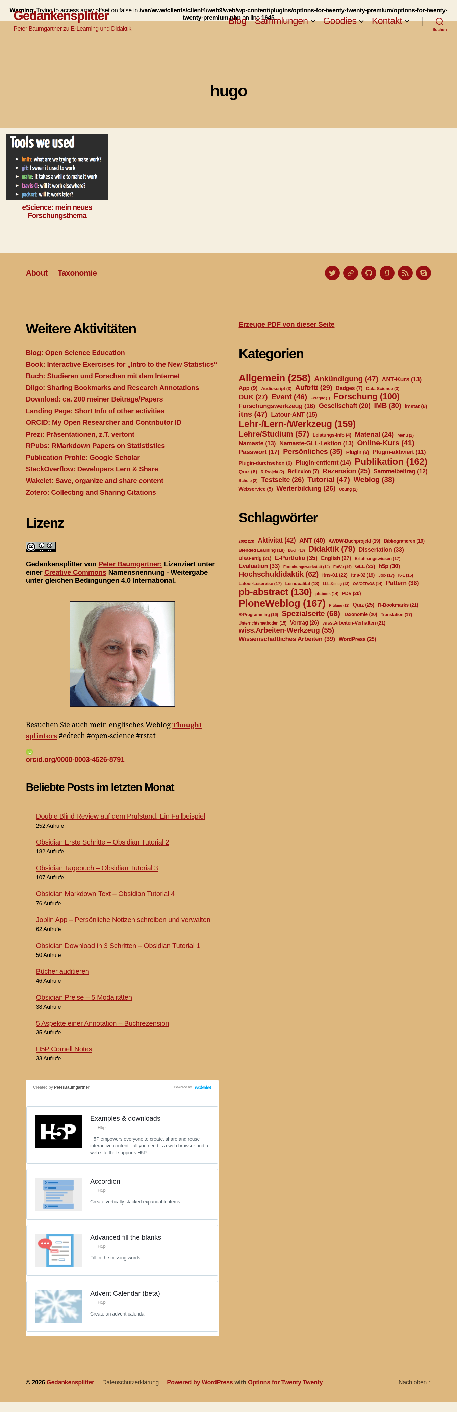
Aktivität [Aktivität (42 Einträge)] (277, 540)
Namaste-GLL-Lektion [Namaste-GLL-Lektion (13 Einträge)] (316, 443)
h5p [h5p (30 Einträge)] (389, 566)
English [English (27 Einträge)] (336, 558)
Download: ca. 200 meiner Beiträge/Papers (96, 410)
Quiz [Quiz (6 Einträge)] (248, 471)
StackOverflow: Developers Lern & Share (93, 479)
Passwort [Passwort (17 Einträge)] (259, 451)
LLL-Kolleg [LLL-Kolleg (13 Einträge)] (336, 584)
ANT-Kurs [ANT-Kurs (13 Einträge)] (402, 379)
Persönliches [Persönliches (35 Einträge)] (312, 451)
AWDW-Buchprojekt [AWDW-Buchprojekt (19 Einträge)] (354, 541)
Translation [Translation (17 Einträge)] (396, 614)
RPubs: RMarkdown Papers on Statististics (97, 456)
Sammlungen (281, 21)
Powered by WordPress (201, 1392)
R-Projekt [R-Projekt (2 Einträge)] (272, 472)
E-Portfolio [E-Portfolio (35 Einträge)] (296, 558)
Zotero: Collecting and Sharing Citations (92, 503)
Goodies (340, 21)
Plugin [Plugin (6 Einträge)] (357, 452)
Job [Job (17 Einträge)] (386, 575)
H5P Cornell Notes (64, 1059)
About (37, 272)
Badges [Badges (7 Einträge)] (349, 388)
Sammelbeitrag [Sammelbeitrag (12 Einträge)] (401, 471)
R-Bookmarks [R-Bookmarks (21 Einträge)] (398, 605)
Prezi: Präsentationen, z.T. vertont (81, 444)
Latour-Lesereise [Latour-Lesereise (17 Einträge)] (260, 583)
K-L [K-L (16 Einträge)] (405, 575)
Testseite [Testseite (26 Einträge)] (282, 479)
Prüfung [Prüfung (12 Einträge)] (339, 605)
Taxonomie (78, 272)
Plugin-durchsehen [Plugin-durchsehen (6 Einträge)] (265, 463)
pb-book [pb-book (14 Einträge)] (326, 593)
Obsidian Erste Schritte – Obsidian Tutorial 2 (104, 852)
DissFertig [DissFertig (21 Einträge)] (255, 558)
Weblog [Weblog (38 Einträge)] (374, 479)
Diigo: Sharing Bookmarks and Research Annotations (114, 398)
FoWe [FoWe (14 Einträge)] (342, 566)
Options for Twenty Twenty (286, 1392)
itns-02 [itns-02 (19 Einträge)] (363, 575)
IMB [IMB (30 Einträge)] (387, 405)
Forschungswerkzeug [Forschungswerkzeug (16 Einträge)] (277, 405)
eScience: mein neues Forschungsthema (57, 211)
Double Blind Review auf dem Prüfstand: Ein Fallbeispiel (122, 826)
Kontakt (387, 21)
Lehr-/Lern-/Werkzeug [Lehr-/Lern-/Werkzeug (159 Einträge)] (297, 424)
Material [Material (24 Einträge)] (374, 434)
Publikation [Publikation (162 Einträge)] (390, 461)
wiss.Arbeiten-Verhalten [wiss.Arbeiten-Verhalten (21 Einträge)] (354, 623)
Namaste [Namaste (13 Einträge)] (257, 443)
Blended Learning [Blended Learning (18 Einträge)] (262, 550)
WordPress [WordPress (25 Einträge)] (357, 639)
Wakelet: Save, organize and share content (96, 491)
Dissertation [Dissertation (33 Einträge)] (381, 549)
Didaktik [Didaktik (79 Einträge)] (331, 548)
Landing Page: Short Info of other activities (96, 421)
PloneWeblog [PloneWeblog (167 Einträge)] (282, 603)
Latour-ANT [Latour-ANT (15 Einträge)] (294, 414)
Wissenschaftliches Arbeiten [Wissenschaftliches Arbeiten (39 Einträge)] (287, 638)
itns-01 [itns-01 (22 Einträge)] (335, 575)
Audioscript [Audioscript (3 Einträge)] (276, 388)
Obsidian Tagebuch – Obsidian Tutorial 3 (98, 878)
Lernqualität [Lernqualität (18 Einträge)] (302, 583)
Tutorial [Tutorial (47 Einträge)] (328, 479)
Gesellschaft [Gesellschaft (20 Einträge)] (345, 405)
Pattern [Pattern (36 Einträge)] (402, 582)
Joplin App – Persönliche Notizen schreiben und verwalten (124, 930)
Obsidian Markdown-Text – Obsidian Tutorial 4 (106, 904)
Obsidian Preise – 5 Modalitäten (85, 1008)
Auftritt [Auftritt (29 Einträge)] (313, 387)
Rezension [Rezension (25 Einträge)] (346, 471)
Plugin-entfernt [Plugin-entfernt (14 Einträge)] (323, 462)
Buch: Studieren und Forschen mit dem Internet (104, 386)
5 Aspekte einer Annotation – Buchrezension (104, 1033)
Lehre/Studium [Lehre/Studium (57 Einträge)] (274, 434)
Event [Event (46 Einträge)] (289, 396)
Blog (237, 21)
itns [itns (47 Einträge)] (253, 414)
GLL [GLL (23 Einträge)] (365, 566)
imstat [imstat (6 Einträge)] (416, 406)
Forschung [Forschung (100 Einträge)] (366, 396)
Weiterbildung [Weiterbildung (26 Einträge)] (305, 488)
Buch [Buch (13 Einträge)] (296, 550)
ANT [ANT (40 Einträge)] (312, 540)
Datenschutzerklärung (131, 1392)
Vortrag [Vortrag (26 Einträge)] (304, 623)
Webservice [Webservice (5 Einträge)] (256, 489)
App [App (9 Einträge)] (248, 388)
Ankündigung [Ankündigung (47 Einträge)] (346, 378)
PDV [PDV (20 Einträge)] (351, 593)
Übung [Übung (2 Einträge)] (348, 489)
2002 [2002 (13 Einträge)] (246, 541)
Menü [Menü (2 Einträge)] (405, 435)
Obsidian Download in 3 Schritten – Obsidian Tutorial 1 (119, 956)
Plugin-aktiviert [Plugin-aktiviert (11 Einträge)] (399, 452)
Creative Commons (75, 582)
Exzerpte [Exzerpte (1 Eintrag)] (320, 398)
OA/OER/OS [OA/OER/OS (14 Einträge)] (368, 583)
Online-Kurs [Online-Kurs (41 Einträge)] (385, 443)
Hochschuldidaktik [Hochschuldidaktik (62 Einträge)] (279, 574)
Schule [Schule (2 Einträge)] (248, 480)
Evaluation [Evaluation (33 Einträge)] (259, 566)
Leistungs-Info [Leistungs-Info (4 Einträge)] (332, 435)
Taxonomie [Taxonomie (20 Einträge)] (360, 614)
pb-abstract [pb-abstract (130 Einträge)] (275, 592)
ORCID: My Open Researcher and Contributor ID (105, 433)
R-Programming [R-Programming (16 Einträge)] (258, 614)
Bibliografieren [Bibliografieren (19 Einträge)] (404, 541)
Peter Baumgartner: (130, 574)
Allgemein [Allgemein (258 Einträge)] (275, 377)
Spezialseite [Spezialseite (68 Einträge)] (311, 613)
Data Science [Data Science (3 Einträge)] (383, 388)
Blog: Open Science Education (76, 352)
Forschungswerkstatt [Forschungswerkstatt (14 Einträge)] (306, 566)
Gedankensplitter (62, 15)
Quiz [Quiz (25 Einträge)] (363, 605)
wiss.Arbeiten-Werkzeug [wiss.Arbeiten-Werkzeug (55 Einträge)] (286, 630)
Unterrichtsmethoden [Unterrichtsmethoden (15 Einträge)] (262, 623)
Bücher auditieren (63, 982)
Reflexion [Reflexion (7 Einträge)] (303, 471)
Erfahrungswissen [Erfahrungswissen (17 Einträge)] (377, 558)
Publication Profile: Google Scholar (84, 468)
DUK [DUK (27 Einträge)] (253, 397)
